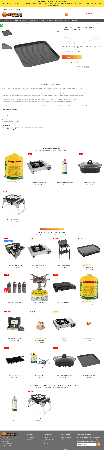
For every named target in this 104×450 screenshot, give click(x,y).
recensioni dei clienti (8, 435)
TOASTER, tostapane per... (39, 340)
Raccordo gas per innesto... (89, 338)
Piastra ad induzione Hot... (89, 267)
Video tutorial (59, 20)
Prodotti (7, 20)
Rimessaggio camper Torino (36, 20)
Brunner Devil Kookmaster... (64, 265)
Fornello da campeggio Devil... (39, 182)
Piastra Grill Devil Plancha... (89, 375)
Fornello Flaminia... (39, 302)
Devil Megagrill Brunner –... (64, 302)
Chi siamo (17, 9)
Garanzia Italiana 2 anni (97, 47)
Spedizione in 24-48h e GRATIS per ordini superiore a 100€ (81, 47)
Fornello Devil (64, 338)
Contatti (11, 9)
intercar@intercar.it (69, 9)
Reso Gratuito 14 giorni (66, 47)
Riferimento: (65, 32)
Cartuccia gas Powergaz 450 (14, 184)
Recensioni (75, 20)
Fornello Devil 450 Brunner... (13, 219)
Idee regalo (49, 20)
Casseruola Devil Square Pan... (90, 182)
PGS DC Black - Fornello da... (15, 338)
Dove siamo (5, 9)
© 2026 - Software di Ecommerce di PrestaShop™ (12, 441)
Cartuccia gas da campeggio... (65, 182)
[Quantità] (68, 43)
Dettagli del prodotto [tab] (56, 84)
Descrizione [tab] (44, 84)
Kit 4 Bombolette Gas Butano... (15, 302)
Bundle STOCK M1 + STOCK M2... (15, 265)
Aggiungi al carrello (72, 57)
